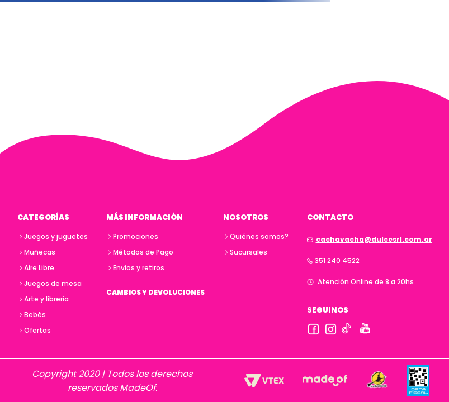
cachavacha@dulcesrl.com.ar (374, 239)
